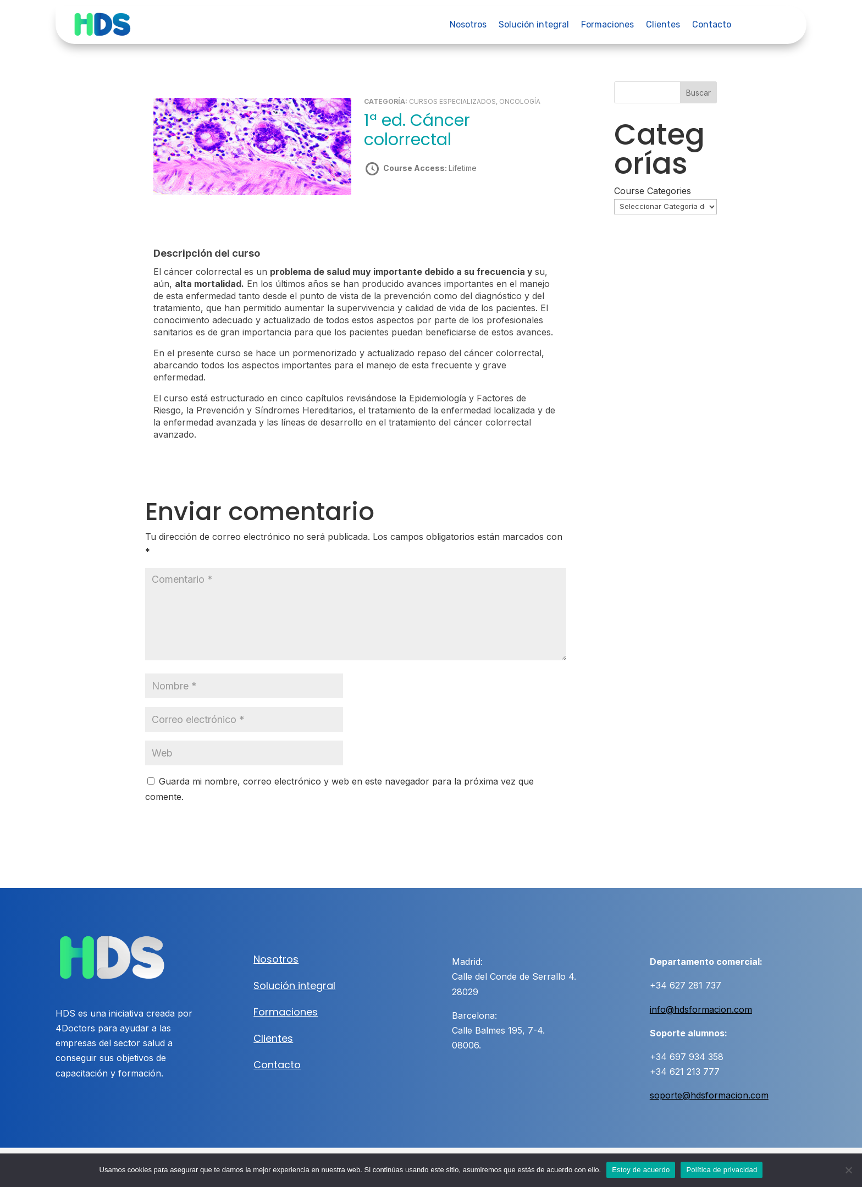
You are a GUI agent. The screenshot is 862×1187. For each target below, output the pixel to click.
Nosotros (468, 25)
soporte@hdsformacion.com (709, 1095)
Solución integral (534, 25)
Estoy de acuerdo (641, 1170)
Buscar (698, 92)
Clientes (663, 25)
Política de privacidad (721, 1170)
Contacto (711, 25)
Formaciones (607, 25)
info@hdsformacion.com (701, 1008)
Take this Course (423, 207)
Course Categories (652, 190)
